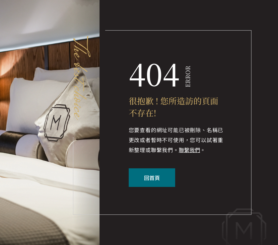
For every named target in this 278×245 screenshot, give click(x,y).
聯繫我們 (189, 150)
